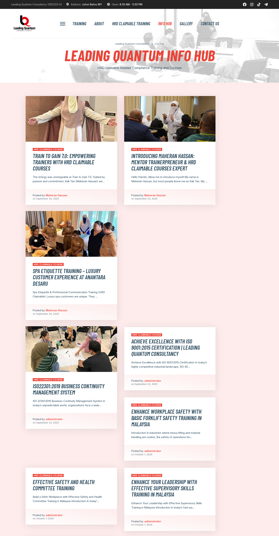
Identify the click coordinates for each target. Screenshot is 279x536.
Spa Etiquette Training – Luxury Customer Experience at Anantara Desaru (215, 155)
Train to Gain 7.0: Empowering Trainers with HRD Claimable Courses (56, 155)
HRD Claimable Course (48, 139)
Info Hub (165, 23)
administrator (54, 304)
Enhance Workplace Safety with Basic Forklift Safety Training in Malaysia (216, 236)
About (99, 23)
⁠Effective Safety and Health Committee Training (55, 341)
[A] (110, 524)
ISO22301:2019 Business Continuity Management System (58, 267)
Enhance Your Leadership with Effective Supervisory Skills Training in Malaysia (138, 345)
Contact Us (210, 23)
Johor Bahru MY (92, 4)
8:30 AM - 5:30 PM (131, 4)
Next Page (217, 491)
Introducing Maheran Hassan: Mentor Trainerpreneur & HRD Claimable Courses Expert (139, 155)
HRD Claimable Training (131, 23)
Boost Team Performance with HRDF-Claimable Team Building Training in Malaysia (217, 345)
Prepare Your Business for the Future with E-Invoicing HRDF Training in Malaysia (61, 426)
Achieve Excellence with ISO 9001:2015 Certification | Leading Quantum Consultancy (139, 236)
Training (79, 23)
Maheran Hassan (56, 195)
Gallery (186, 23)
